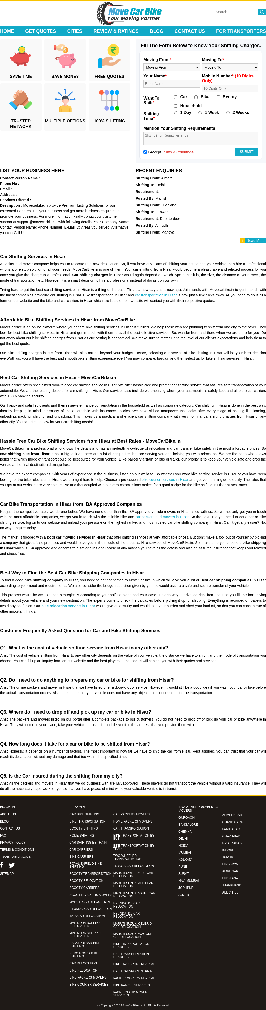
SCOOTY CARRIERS (84, 888)
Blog (156, 31)
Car (183, 97)
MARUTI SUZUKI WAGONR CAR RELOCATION (133, 935)
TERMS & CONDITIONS (17, 849)
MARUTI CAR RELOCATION (89, 902)
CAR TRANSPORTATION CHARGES (131, 955)
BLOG (4, 821)
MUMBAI (184, 852)
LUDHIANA (230, 878)
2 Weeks (240, 113)
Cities (74, 31)
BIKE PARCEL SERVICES (131, 985)
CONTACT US (10, 828)
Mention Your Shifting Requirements (179, 128)
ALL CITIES (230, 892)
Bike (205, 97)
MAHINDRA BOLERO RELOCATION (84, 924)
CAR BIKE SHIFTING (84, 814)
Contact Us (190, 31)
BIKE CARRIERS (81, 856)
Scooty (230, 97)
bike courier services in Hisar (165, 479)
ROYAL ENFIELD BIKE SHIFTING (85, 865)
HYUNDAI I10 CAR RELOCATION (126, 905)
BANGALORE (188, 824)
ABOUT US (8, 814)
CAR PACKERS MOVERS (131, 814)
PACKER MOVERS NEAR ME (134, 978)
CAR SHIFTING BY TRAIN (88, 842)
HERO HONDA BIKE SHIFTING (83, 954)
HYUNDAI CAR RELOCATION (90, 909)
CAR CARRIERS (81, 849)
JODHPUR (186, 888)
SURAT (183, 874)
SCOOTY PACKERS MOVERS (90, 895)
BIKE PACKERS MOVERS (87, 977)
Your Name (155, 76)
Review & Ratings (116, 31)
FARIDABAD (231, 829)
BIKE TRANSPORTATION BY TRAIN (133, 847)
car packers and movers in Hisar (161, 517)
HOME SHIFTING (81, 835)
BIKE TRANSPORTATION (87, 821)
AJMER (183, 895)
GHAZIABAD (231, 836)
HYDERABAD (232, 843)
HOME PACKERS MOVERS (132, 821)
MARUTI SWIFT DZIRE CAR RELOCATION (133, 874)
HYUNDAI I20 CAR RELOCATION (126, 915)
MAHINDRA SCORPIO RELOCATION (85, 934)
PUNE (182, 867)
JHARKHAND (231, 885)
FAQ (3, 835)
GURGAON (186, 817)
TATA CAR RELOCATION (87, 916)
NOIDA (183, 845)
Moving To (213, 59)
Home (7, 31)
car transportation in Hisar (156, 295)
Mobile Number (228, 78)
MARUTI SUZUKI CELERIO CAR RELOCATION (132, 925)
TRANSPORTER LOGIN (15, 856)
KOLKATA (185, 860)
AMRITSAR (230, 871)
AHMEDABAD (232, 815)
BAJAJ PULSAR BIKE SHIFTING (84, 944)
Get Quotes (40, 31)
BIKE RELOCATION (83, 970)
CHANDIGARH (232, 822)
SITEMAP (7, 874)
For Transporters (241, 31)
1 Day (185, 113)
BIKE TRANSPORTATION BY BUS (133, 837)
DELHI (183, 838)
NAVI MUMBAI (188, 881)
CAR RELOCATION (83, 963)
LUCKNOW (230, 864)
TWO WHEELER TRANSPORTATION (127, 857)
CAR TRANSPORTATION (131, 828)
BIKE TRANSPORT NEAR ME (134, 964)
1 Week (212, 113)
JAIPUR (228, 857)
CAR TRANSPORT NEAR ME (134, 971)
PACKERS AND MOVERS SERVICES (131, 993)
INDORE (228, 850)
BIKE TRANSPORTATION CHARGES (131, 945)
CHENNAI (185, 831)
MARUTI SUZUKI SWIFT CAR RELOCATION (134, 894)
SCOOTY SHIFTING (83, 828)
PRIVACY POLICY (13, 842)
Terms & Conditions (178, 152)
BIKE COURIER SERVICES (88, 984)
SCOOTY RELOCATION (86, 881)
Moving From (157, 59)
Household (191, 106)
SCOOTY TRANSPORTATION (90, 874)
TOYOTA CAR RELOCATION (133, 866)
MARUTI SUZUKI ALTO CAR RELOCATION (133, 884)
